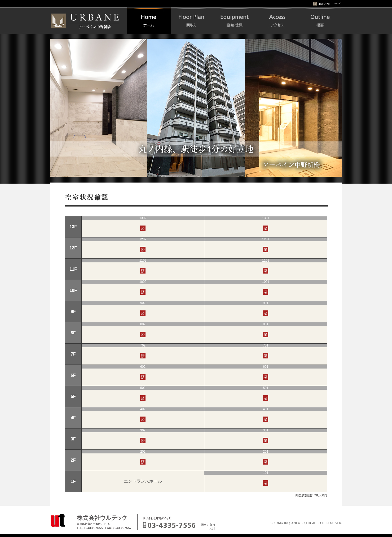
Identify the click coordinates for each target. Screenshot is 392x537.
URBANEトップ (326, 4)
